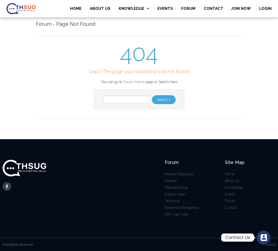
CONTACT (213, 8)
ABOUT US (100, 8)
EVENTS (165, 8)
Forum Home (134, 82)
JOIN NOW (241, 8)
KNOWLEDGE (134, 8)
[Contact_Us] (264, 238)
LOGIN (265, 8)
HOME (76, 8)
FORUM (188, 8)
